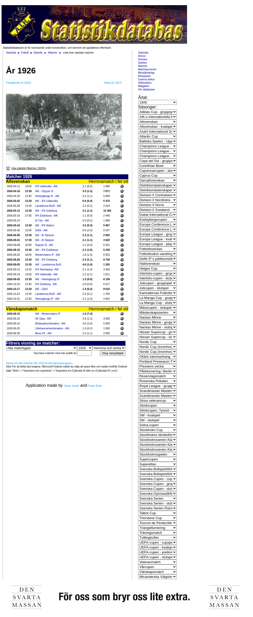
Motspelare (144, 76)
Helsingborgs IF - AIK (47, 196)
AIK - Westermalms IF (48, 313)
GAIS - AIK (41, 230)
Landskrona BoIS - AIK (48, 205)
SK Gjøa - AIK (43, 318)
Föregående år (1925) (18, 82)
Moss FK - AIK (43, 333)
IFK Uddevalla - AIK (46, 186)
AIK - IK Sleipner (44, 235)
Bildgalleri (143, 86)
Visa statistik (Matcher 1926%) (26, 168)
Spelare (142, 62)
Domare (142, 59)
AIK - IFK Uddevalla (46, 201)
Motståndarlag (146, 72)
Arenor (142, 56)
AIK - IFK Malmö (44, 225)
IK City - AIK (42, 220)
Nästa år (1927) (113, 82)
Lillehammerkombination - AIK (52, 328)
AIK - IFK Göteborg (46, 210)
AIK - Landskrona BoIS (48, 264)
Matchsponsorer (147, 69)
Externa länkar (146, 79)
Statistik (38, 52)
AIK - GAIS (41, 289)
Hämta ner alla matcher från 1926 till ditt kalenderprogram (39, 363)
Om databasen (146, 89)
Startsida (11, 52)
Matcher (53, 52)
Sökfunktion (144, 82)
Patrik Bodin (95, 385)
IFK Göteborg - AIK (46, 284)
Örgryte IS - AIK (44, 245)
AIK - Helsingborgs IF (47, 279)
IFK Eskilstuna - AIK (46, 215)
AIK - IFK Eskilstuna (46, 249)
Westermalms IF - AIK (47, 254)
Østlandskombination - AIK (50, 323)
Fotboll (25, 52)
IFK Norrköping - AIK (47, 269)
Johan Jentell (71, 385)
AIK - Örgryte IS (44, 191)
